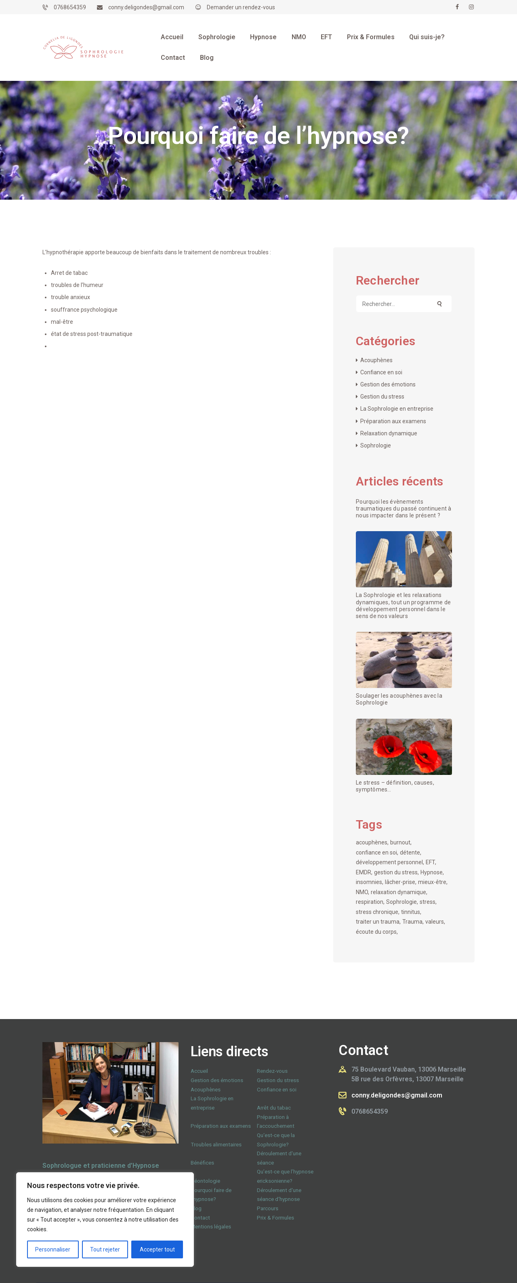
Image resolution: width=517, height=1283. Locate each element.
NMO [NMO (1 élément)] (362, 892)
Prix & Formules (275, 1218)
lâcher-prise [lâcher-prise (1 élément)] (400, 882)
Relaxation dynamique (388, 433)
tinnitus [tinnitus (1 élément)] (410, 912)
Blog (196, 1208)
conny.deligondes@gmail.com (396, 1095)
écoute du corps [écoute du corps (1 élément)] (376, 931)
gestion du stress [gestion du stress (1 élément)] (396, 872)
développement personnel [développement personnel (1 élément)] (389, 862)
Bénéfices (202, 1163)
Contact (200, 1218)
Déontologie (205, 1181)
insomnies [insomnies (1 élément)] (369, 882)
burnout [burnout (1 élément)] (400, 842)
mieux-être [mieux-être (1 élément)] (432, 882)
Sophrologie (375, 445)
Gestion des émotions (388, 384)
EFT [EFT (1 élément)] (430, 862)
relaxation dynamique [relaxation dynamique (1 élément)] (398, 892)
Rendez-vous (272, 1071)
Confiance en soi (381, 372)
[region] (105, 1219)
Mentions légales (211, 1227)
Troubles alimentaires (216, 1145)
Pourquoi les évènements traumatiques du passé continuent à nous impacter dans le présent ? (404, 508)
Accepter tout (157, 1249)
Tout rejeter (105, 1249)
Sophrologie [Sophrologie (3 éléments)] (401, 902)
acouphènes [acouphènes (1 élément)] (371, 842)
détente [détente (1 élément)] (410, 852)
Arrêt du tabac (274, 1108)
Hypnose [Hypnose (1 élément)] (431, 872)
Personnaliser (52, 1249)
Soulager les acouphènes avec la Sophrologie (399, 699)
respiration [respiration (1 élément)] (369, 902)
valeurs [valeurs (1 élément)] (434, 921)
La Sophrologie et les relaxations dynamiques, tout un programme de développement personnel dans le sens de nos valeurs (403, 605)
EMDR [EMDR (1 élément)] (363, 872)
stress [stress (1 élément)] (427, 902)
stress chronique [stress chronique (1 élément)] (377, 912)
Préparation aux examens (393, 421)
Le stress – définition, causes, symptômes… (395, 786)
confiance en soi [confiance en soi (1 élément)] (376, 852)
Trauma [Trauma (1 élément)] (412, 921)
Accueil (199, 1071)
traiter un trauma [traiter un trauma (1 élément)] (377, 921)
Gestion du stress (382, 396)
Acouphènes (376, 360)
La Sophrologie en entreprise (396, 408)
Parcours (267, 1208)
